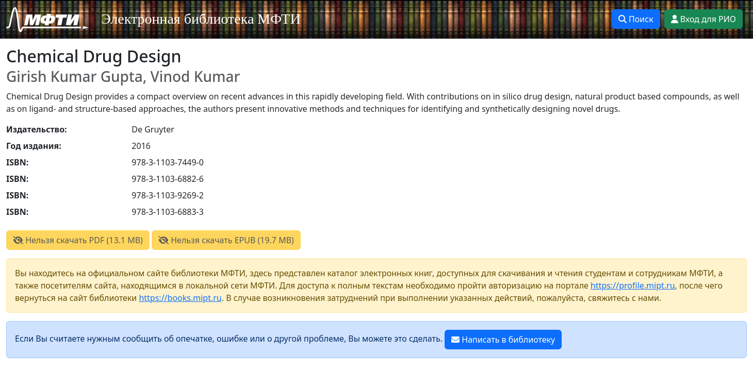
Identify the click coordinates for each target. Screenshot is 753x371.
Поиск (635, 19)
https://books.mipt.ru (180, 297)
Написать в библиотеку (503, 339)
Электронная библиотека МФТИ (201, 19)
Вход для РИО (703, 19)
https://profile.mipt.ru (633, 285)
